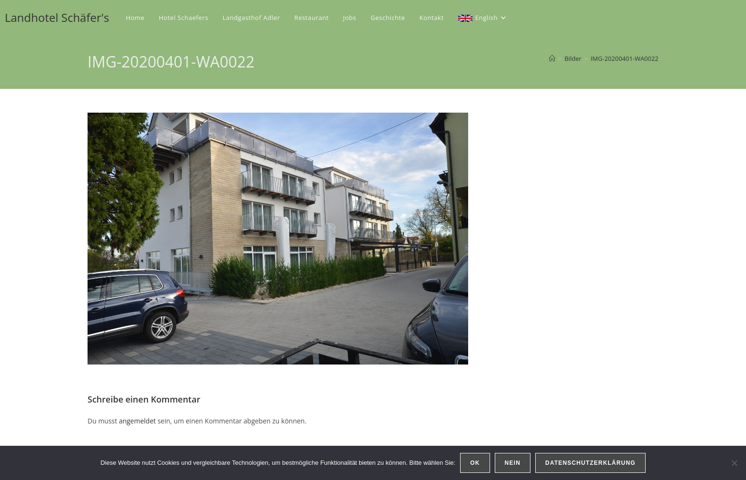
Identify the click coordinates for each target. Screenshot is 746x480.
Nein (512, 463)
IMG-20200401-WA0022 (624, 58)
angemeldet (137, 420)
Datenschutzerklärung (590, 463)
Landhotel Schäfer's (57, 17)
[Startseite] (552, 58)
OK (475, 463)
